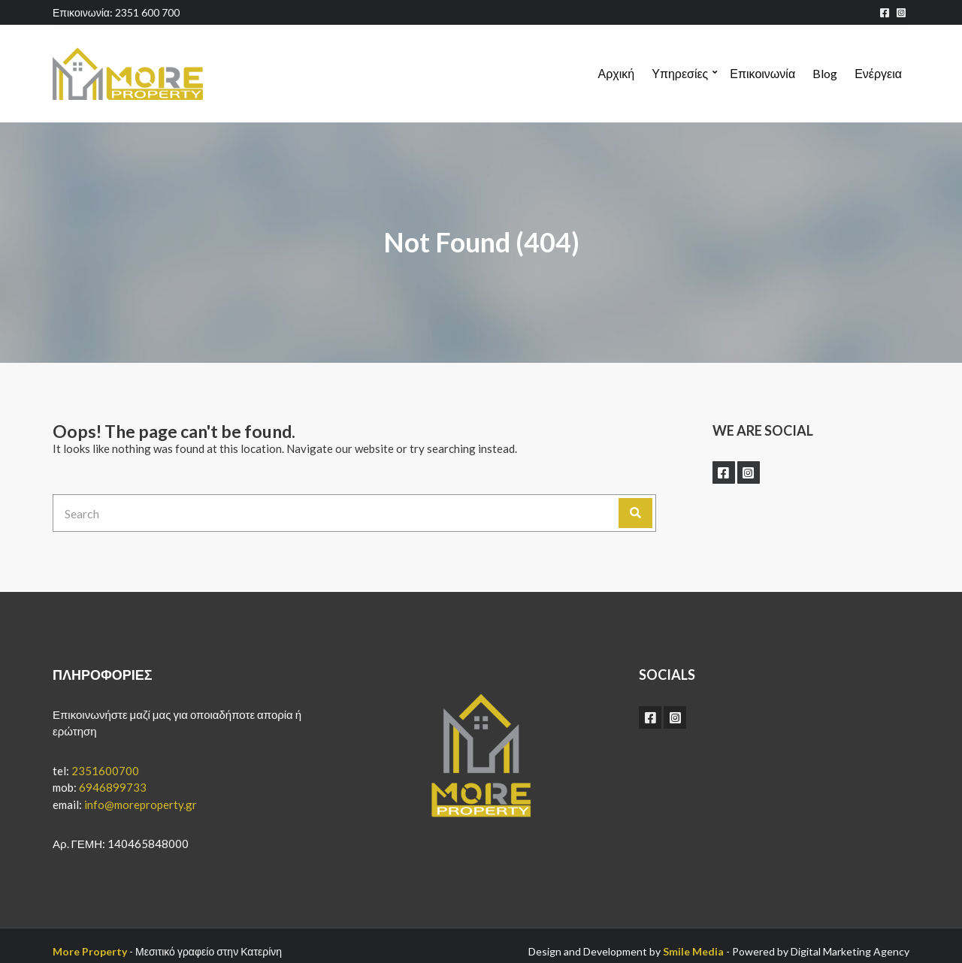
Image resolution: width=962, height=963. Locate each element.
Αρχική (616, 73)
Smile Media (693, 951)
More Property (90, 951)
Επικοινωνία (762, 73)
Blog (824, 73)
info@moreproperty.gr (140, 804)
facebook (884, 13)
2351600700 (105, 770)
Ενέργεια (878, 73)
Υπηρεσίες (680, 73)
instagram (901, 13)
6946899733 (113, 787)
